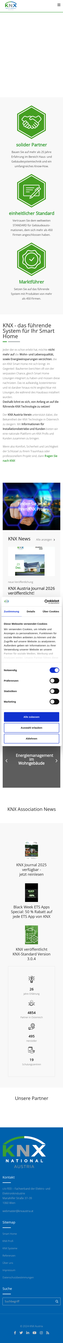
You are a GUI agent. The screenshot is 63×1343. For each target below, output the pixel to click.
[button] (6, 761)
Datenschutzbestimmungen (18, 1277)
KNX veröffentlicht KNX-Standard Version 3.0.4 (32, 954)
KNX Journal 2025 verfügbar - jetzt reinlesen (31, 869)
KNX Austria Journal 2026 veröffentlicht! (31, 590)
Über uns (8, 1262)
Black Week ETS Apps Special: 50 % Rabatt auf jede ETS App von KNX (31, 911)
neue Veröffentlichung (20, 582)
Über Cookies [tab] (51, 611)
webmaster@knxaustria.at (18, 1211)
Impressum (9, 1270)
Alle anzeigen (45, 539)
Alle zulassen (31, 716)
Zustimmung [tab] (11, 611)
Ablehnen (31, 738)
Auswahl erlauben (31, 727)
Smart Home (10, 1233)
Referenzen (9, 1255)
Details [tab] (31, 611)
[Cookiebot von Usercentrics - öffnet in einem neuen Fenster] (45, 601)
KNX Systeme (10, 1248)
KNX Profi (8, 1241)
